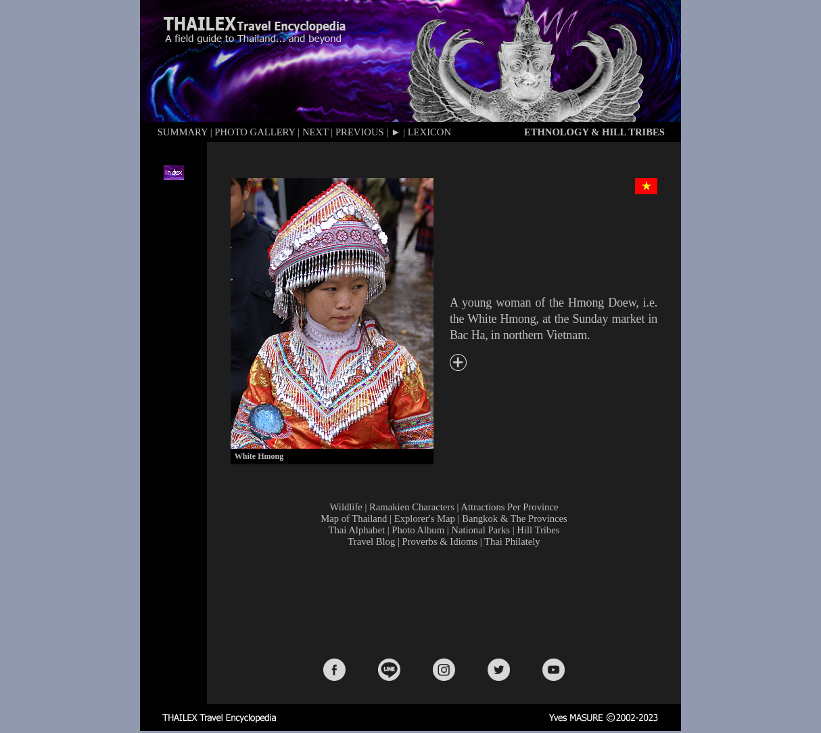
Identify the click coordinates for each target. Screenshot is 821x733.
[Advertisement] (447, 601)
